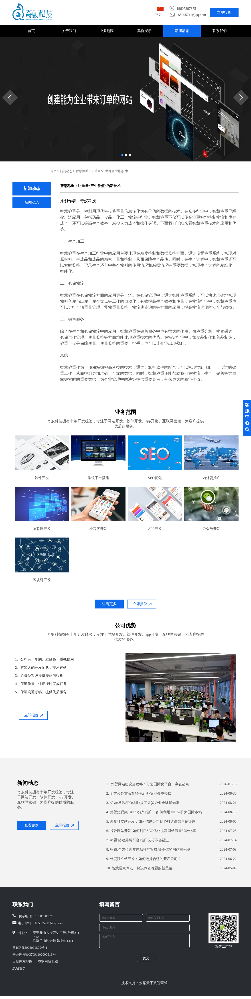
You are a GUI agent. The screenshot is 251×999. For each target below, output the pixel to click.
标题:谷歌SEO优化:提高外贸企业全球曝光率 (142, 803)
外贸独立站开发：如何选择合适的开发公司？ (143, 859)
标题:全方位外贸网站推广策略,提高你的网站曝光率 (148, 849)
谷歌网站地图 (48, 961)
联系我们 (220, 31)
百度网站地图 (22, 961)
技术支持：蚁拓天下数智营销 (144, 985)
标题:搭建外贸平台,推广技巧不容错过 (137, 840)
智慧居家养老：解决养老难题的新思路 (139, 868)
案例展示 (144, 31)
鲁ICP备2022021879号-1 (29, 947)
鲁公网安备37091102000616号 (34, 954)
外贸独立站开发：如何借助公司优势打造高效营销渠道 (150, 821)
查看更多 (109, 604)
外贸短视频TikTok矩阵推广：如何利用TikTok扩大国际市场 (154, 812)
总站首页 (19, 968)
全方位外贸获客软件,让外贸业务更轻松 (138, 793)
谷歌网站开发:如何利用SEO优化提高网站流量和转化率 (151, 831)
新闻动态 (182, 31)
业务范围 (106, 31)
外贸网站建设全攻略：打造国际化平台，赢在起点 (147, 784)
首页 (31, 31)
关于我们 (69, 31)
